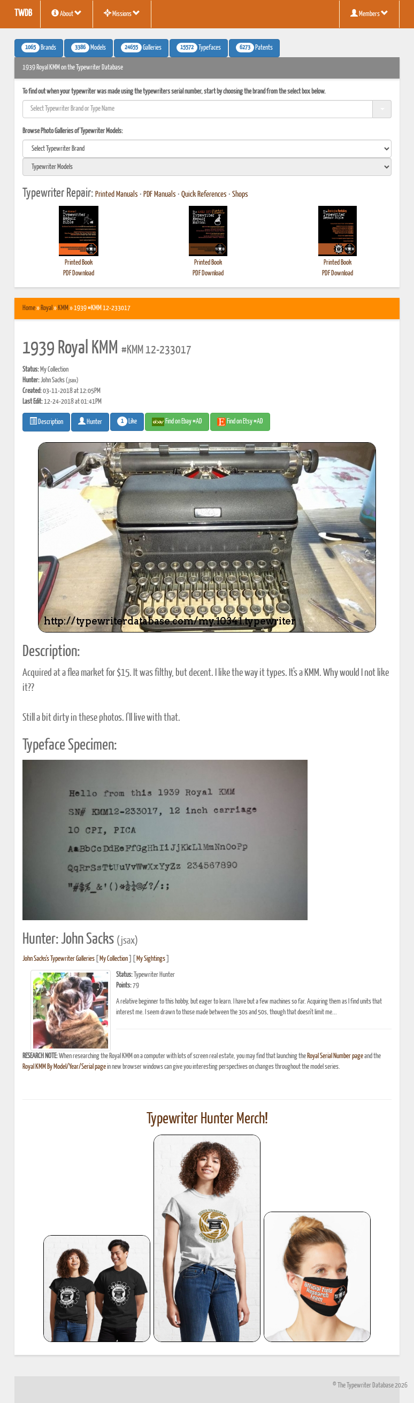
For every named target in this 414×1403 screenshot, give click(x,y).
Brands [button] (38, 47)
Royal (46, 308)
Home (28, 308)
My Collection (113, 958)
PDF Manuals (159, 194)
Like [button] (127, 421)
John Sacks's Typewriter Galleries (58, 958)
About (66, 13)
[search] (207, 149)
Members (369, 13)
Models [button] (88, 47)
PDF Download (78, 273)
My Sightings (150, 958)
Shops (240, 194)
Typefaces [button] (199, 47)
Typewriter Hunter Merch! (207, 1119)
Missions (122, 13)
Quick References (204, 194)
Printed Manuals (116, 194)
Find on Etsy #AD (240, 422)
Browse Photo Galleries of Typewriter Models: (72, 131)
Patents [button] (254, 47)
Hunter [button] (90, 421)
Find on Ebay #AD (177, 422)
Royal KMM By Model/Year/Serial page (64, 1066)
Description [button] (46, 421)
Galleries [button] (141, 47)
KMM (63, 308)
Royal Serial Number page (335, 1056)
